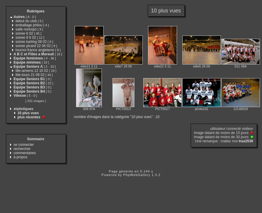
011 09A (240, 66)
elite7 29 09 (123, 66)
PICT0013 (123, 109)
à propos (21, 157)
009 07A (89, 109)
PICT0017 (162, 109)
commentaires (25, 153)
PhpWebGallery (136, 175)
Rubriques (35, 11)
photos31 (201, 109)
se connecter (24, 145)
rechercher (22, 149)
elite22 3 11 (162, 66)
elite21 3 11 (89, 66)
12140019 (240, 109)
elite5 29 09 (201, 66)
